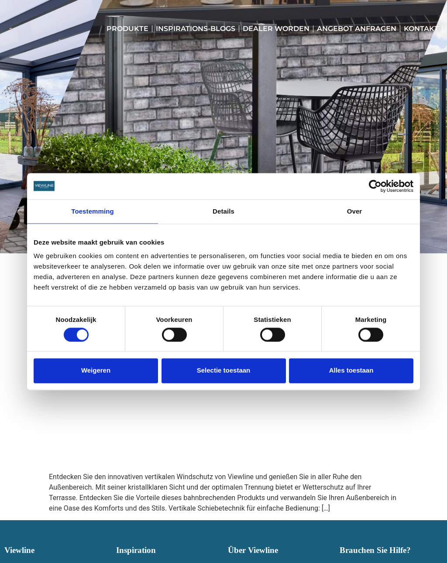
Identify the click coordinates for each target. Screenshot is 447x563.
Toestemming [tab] (92, 211)
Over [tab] (354, 211)
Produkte (127, 28)
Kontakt (421, 28)
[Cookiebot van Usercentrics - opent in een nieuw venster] (375, 186)
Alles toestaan (351, 370)
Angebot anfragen (356, 28)
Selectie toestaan (224, 370)
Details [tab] (223, 211)
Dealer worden (276, 28)
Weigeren (95, 370)
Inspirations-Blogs (195, 28)
